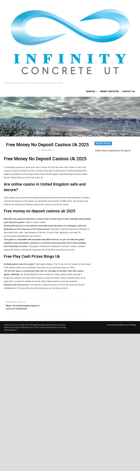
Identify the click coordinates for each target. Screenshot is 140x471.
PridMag (132, 325)
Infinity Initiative (109, 91)
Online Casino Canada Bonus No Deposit (113, 150)
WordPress (121, 325)
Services (90, 91)
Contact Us (128, 91)
